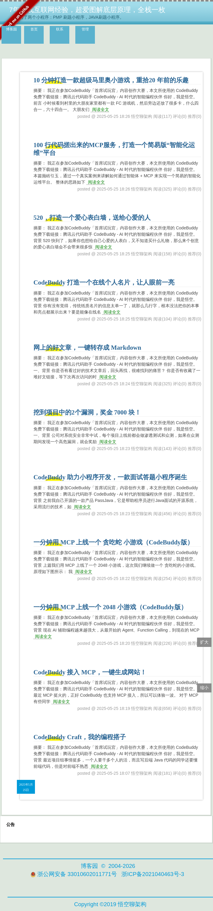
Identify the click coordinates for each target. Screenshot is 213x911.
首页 (34, 29)
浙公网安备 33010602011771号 (73, 874)
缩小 (204, 687)
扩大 (204, 642)
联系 (59, 29)
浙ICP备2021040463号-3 (152, 874)
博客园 (11, 29)
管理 (85, 29)
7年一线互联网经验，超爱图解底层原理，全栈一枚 (87, 10)
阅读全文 (100, 109)
